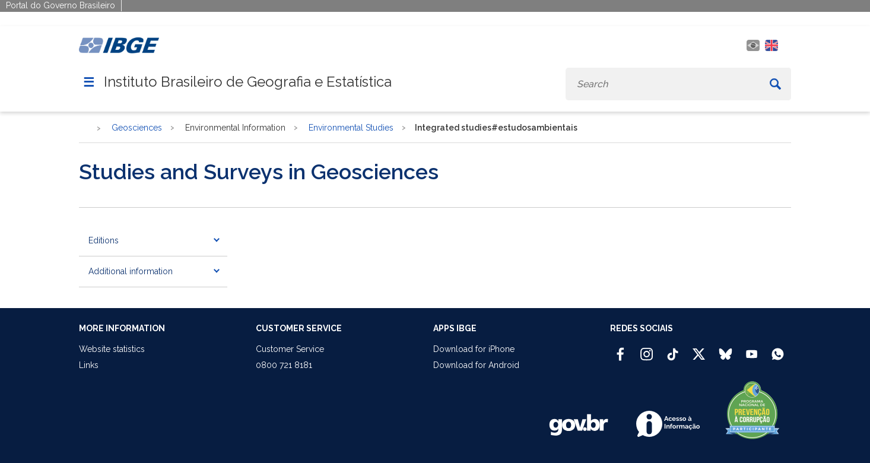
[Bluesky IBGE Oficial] (725, 349)
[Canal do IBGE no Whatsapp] (777, 349)
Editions (103, 240)
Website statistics (112, 349)
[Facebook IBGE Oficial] (620, 349)
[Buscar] (775, 84)
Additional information (130, 271)
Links (89, 365)
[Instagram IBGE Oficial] (646, 349)
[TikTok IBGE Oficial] (672, 349)
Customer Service (290, 349)
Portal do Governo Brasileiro (60, 5)
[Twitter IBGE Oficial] (699, 354)
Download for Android (476, 365)
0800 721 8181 (284, 365)
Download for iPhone (474, 349)
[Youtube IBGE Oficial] (751, 349)
